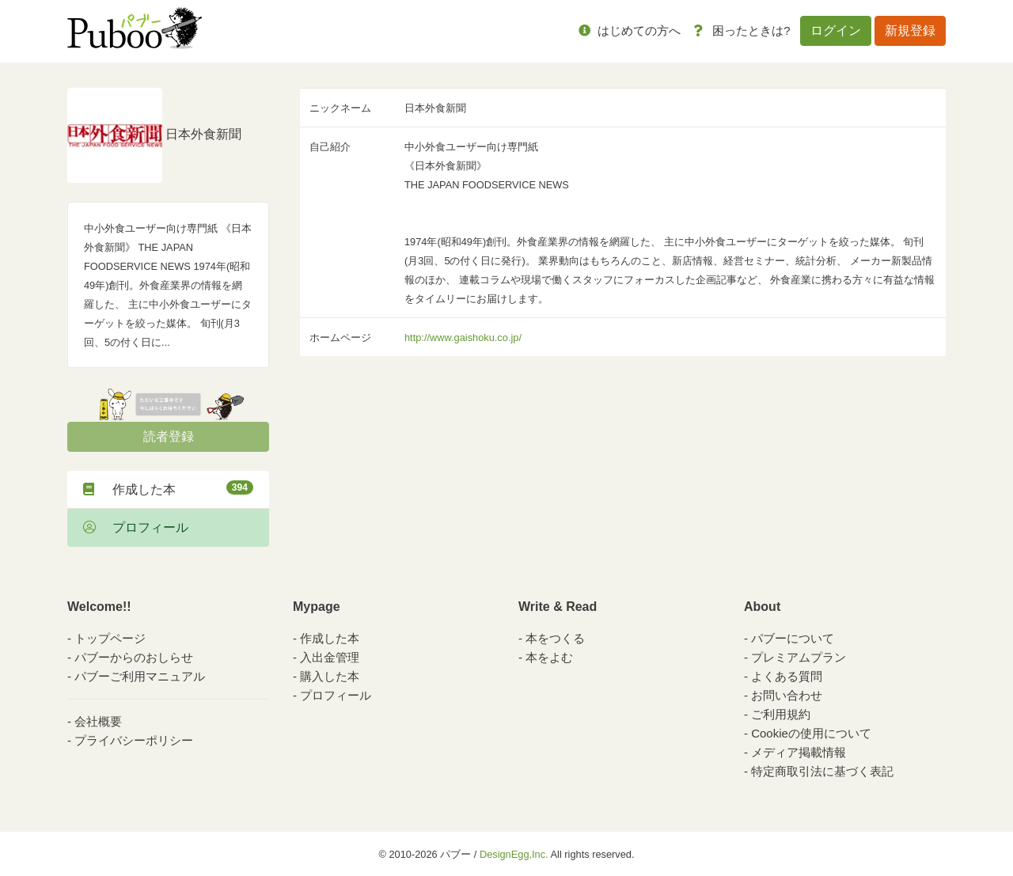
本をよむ (549, 657)
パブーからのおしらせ (133, 657)
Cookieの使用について (811, 733)
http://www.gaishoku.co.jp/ (463, 337)
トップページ (110, 638)
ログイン (835, 30)
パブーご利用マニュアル (139, 676)
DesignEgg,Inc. (514, 854)
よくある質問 (786, 676)
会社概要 (98, 721)
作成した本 (168, 488)
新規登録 (910, 30)
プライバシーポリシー (133, 740)
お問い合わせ (786, 695)
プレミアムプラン (798, 657)
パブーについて (792, 638)
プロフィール (135, 527)
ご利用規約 (780, 714)
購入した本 (329, 676)
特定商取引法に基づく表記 (822, 771)
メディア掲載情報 (798, 752)
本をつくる (555, 638)
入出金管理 (329, 657)
